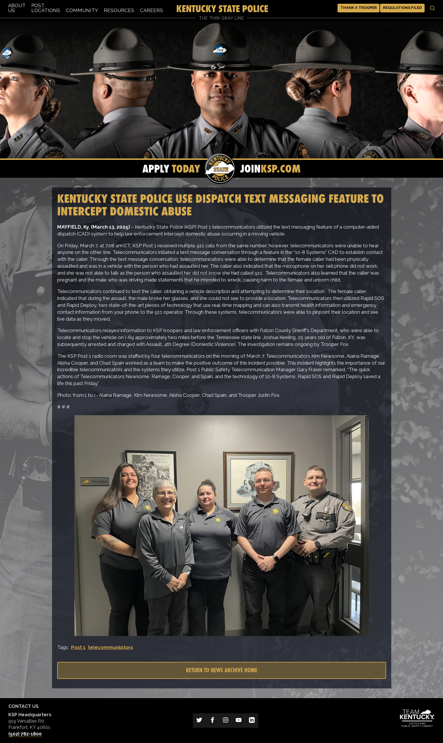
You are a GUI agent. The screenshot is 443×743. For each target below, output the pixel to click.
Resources (119, 10)
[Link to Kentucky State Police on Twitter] (199, 720)
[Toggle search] (432, 8)
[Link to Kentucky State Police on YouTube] (238, 720)
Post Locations (45, 8)
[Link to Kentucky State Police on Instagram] (225, 720)
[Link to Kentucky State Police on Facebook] (212, 720)
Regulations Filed (402, 7)
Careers (151, 10)
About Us (17, 8)
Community (82, 10)
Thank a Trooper (358, 7)
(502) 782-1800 (25, 734)
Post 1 (78, 647)
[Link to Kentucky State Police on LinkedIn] (251, 720)
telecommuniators (110, 647)
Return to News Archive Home (221, 670)
